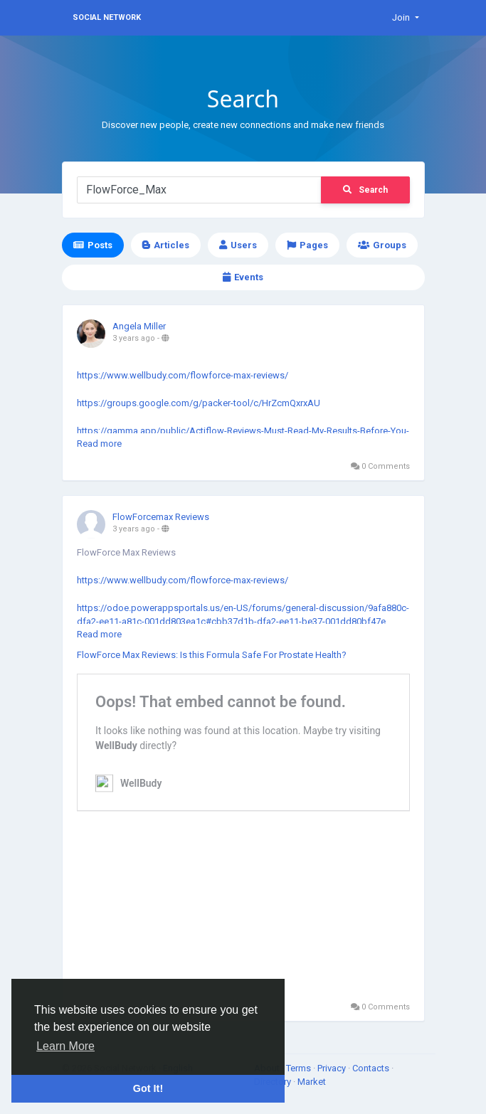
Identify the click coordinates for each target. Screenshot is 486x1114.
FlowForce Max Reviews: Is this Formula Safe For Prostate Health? (212, 654)
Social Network (107, 17)
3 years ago (133, 338)
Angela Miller (139, 326)
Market (311, 1081)
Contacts (371, 1068)
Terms (299, 1068)
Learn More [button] (65, 1046)
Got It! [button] (148, 1088)
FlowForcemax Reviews (160, 516)
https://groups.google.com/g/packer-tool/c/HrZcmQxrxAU (198, 403)
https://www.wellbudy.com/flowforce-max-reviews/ (182, 375)
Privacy (332, 1068)
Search (365, 190)
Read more (99, 443)
